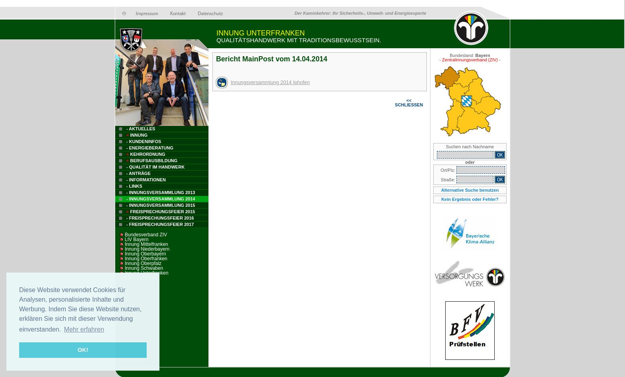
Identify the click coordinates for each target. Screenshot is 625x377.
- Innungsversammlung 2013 (160, 192)
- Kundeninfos (143, 141)
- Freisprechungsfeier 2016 (160, 218)
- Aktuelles (140, 128)
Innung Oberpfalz (143, 263)
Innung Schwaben (144, 268)
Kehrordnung (145, 154)
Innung (136, 135)
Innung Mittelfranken (146, 244)
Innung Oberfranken (146, 258)
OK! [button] (83, 350)
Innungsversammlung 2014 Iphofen (270, 82)
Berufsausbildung (151, 160)
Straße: (448, 179)
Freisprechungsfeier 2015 (160, 211)
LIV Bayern (136, 239)
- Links (134, 186)
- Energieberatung (149, 147)
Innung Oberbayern (145, 254)
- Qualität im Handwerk (155, 167)
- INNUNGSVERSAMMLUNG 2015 (160, 205)
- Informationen (146, 179)
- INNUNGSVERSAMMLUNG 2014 (160, 198)
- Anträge (138, 173)
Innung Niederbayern (147, 249)
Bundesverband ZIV (146, 235)
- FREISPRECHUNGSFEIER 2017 (160, 224)
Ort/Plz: (448, 170)
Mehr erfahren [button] (84, 329)
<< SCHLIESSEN (409, 102)
